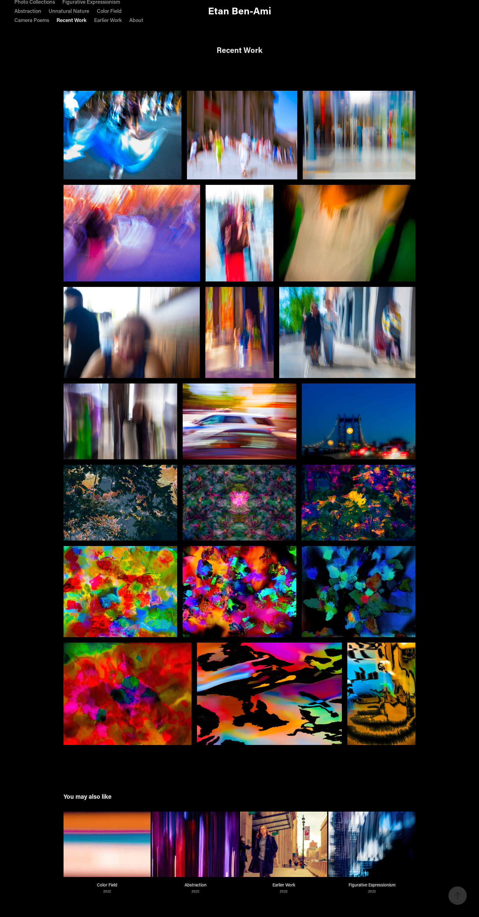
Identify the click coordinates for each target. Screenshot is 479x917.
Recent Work (71, 20)
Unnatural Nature (69, 10)
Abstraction (27, 10)
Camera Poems (31, 20)
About (136, 20)
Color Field (109, 10)
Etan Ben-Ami (239, 10)
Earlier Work (108, 20)
